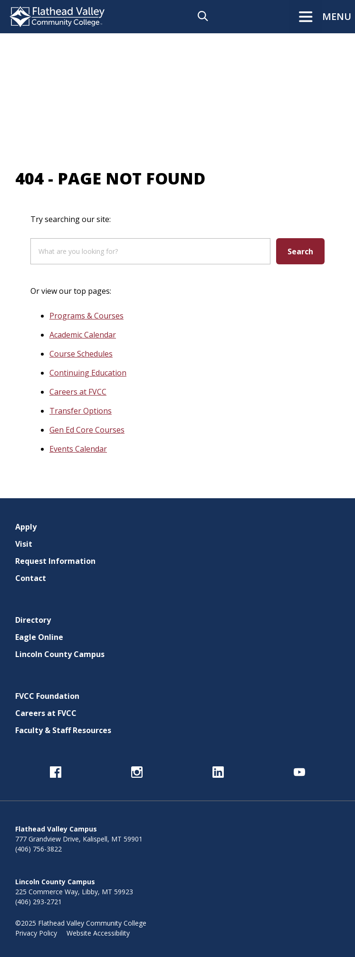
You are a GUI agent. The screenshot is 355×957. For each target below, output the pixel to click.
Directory (33, 620)
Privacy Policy (36, 933)
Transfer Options (80, 411)
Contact (30, 578)
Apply (26, 527)
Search (300, 251)
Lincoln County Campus (60, 654)
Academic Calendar (82, 334)
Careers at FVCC (77, 392)
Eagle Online (39, 637)
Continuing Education (87, 372)
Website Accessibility (98, 933)
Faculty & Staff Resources (63, 730)
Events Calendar (78, 449)
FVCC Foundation (47, 696)
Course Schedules (81, 353)
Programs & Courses (86, 315)
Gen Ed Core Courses (87, 430)
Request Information (55, 561)
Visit (23, 544)
